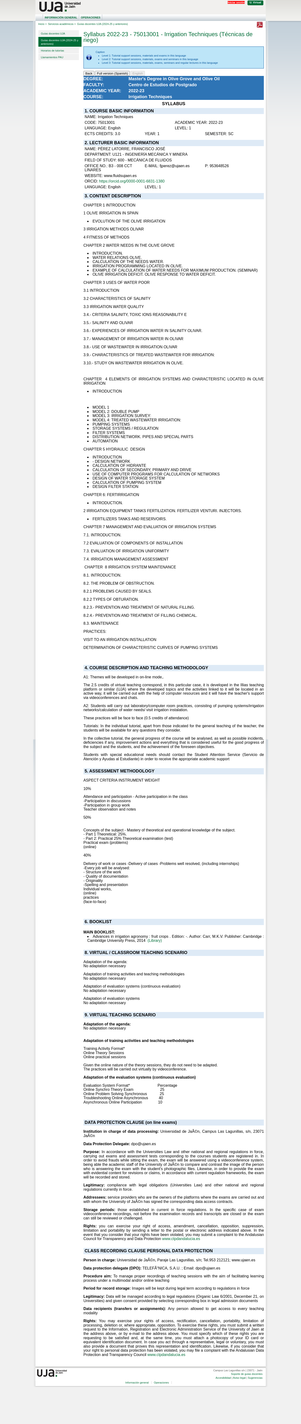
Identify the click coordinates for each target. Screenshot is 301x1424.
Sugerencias (255, 1377)
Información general (61, 17)
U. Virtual (255, 2)
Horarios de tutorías (52, 50)
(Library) (155, 940)
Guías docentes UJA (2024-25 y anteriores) (59, 42)
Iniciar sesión (236, 2)
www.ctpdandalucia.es (181, 1239)
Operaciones (90, 17)
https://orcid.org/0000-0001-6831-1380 (132, 181)
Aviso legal (239, 1377)
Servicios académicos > (62, 24)
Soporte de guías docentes (246, 1374)
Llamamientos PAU (52, 57)
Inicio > (42, 24)
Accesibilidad (223, 1377)
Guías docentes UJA (53, 33)
